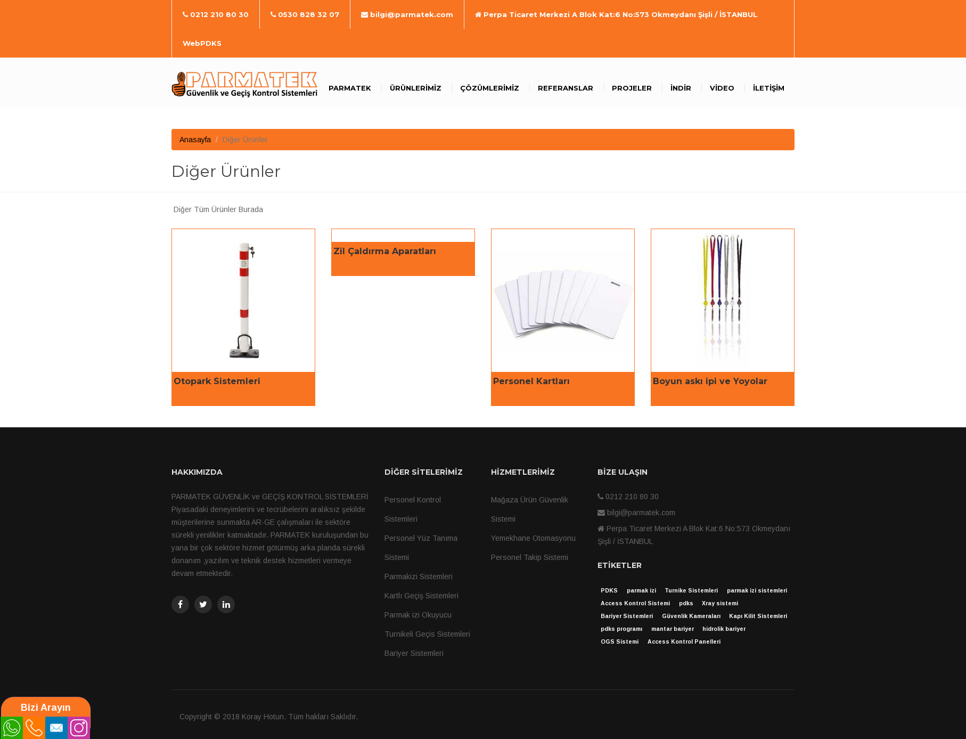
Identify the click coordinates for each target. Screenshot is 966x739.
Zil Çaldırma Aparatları (384, 251)
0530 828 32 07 (305, 14)
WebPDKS (202, 43)
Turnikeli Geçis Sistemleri (427, 634)
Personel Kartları (531, 381)
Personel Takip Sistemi (529, 557)
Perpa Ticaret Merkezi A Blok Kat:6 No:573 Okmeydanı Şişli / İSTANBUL (616, 14)
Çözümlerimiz (489, 88)
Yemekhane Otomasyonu (533, 538)
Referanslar (565, 88)
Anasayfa (195, 139)
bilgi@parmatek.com (407, 14)
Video (722, 88)
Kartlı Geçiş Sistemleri (421, 595)
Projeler (632, 88)
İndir (680, 88)
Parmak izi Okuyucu (418, 615)
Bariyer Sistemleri (414, 653)
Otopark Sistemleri (217, 381)
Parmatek (350, 88)
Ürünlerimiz (415, 88)
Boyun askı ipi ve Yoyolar (710, 381)
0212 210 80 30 (216, 14)
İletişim (768, 88)
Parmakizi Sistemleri (418, 576)
